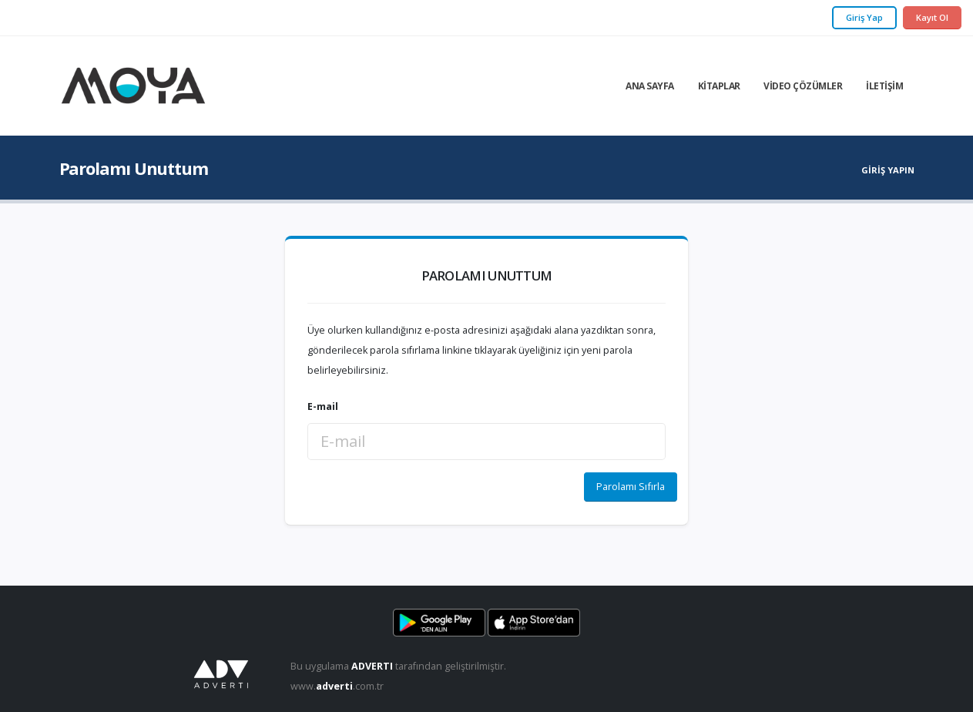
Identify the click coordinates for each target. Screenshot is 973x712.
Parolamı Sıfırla (630, 486)
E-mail (322, 406)
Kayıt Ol (932, 17)
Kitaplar (719, 85)
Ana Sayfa (650, 85)
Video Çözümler (802, 85)
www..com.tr (337, 686)
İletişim (884, 85)
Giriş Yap (864, 17)
